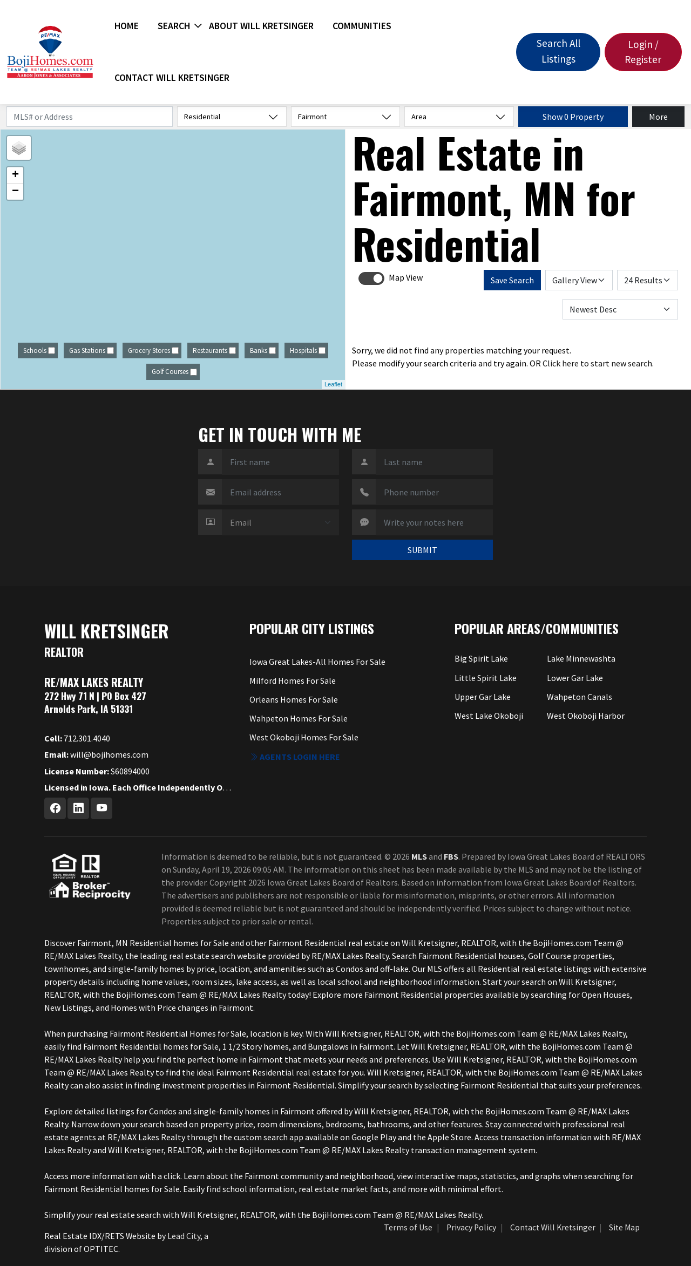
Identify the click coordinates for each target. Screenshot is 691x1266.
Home (126, 26)
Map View (406, 277)
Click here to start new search (597, 363)
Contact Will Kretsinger (171, 78)
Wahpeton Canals (579, 696)
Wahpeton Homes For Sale (298, 718)
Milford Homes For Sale (292, 680)
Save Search (512, 280)
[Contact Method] (280, 522)
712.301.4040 (77, 738)
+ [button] (15, 175)
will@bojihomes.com (96, 754)
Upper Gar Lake (483, 696)
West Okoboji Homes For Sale (303, 737)
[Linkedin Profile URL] (78, 808)
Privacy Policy (471, 1227)
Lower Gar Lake (575, 677)
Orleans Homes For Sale (293, 699)
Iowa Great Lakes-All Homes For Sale (317, 661)
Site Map (624, 1227)
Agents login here (294, 756)
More (658, 116)
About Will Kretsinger (261, 26)
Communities (362, 26)
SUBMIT (422, 549)
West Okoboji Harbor (586, 715)
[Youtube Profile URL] (101, 808)
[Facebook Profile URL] (55, 808)
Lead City (183, 1235)
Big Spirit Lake (481, 658)
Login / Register (643, 52)
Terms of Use (408, 1227)
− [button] (15, 191)
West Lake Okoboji (489, 715)
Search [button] (174, 26)
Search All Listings (558, 51)
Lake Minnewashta (581, 658)
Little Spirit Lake (486, 677)
